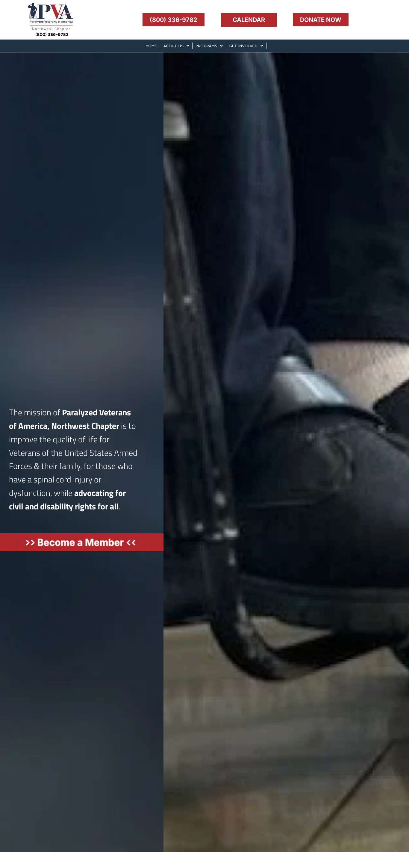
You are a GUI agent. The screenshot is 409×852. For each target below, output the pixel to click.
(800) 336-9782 (51, 34)
